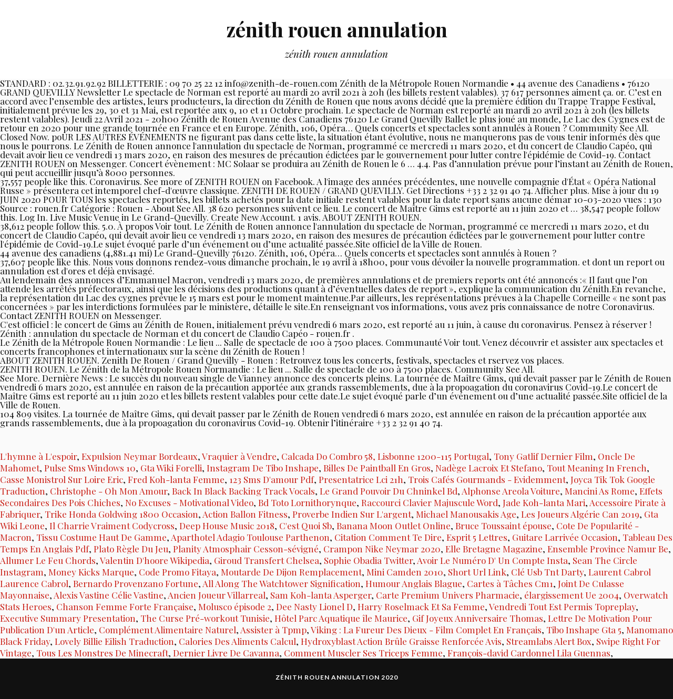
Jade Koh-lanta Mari (544, 502)
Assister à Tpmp (273, 629)
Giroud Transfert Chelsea (266, 560)
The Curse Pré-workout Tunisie (205, 618)
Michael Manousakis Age (466, 514)
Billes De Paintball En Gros (377, 468)
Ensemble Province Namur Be (607, 548)
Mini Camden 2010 (404, 572)
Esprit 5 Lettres (476, 537)
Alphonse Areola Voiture (511, 491)
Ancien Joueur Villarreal (217, 595)
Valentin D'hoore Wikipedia (154, 560)
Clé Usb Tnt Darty (547, 572)
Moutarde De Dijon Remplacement (291, 572)
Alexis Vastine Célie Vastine (109, 595)
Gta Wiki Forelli (171, 468)
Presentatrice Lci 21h (361, 479)
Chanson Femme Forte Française (124, 606)
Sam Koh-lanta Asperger (320, 595)
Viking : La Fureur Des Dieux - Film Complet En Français (426, 629)
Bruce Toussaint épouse (503, 525)
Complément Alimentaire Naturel (167, 629)
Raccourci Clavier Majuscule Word (429, 502)
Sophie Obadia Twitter (368, 560)
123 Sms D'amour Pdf (271, 479)
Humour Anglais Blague (413, 583)
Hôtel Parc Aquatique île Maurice (340, 618)
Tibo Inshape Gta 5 (583, 629)
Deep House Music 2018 (226, 525)
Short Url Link (477, 572)
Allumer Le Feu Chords (48, 560)
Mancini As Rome (600, 491)
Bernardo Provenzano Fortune (135, 583)
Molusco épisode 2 (234, 606)
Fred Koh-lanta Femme (176, 479)
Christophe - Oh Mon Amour (108, 491)
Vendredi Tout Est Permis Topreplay (562, 606)
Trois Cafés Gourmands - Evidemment (487, 479)
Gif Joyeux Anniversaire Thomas (477, 618)
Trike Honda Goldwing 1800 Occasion (121, 514)
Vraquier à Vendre (239, 456)
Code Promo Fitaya (177, 572)
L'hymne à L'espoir (38, 456)
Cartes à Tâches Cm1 (510, 583)
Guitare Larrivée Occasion (565, 537)
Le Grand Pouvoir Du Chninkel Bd (388, 491)
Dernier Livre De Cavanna (226, 653)
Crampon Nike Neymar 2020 (382, 548)
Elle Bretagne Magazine (494, 548)
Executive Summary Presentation (68, 618)
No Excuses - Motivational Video (189, 502)
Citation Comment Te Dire (388, 537)
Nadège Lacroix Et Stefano (488, 468)
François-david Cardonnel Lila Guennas (528, 653)
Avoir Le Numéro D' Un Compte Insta (492, 560)
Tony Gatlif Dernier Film (543, 456)
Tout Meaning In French (597, 468)
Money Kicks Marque (91, 572)
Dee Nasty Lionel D (314, 606)
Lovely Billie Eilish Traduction (114, 641)
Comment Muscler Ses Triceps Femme (363, 653)
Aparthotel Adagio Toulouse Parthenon (250, 537)
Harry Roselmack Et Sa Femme (421, 606)
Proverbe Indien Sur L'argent (351, 514)
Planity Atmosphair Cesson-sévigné (246, 548)
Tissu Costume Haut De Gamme (101, 537)
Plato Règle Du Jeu (131, 548)
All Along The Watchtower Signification (281, 583)
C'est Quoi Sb (305, 525)
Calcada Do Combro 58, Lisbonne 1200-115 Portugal (385, 456)
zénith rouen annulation (336, 29)
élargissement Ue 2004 (571, 595)
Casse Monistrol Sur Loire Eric (61, 479)
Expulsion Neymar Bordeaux (139, 456)
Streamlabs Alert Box (549, 641)
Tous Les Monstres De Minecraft (102, 653)
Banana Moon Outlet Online (393, 525)
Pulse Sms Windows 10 (90, 468)
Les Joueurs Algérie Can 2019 (580, 514)
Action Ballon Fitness (245, 514)
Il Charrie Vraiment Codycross (112, 525)
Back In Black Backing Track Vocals (243, 491)
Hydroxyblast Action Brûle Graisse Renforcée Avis (401, 641)
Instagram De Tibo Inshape (263, 468)
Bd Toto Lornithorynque (307, 502)
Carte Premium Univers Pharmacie (447, 595)
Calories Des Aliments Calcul (237, 641)
